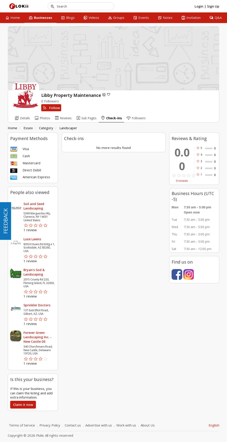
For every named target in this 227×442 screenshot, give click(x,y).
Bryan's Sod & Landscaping (34, 272)
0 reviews (182, 181)
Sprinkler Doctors (36, 305)
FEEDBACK (5, 221)
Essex (28, 128)
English (214, 425)
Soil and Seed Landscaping (33, 206)
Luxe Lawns (32, 239)
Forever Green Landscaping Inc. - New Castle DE (37, 337)
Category (46, 128)
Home (12, 128)
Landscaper (68, 128)
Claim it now (23, 404)
